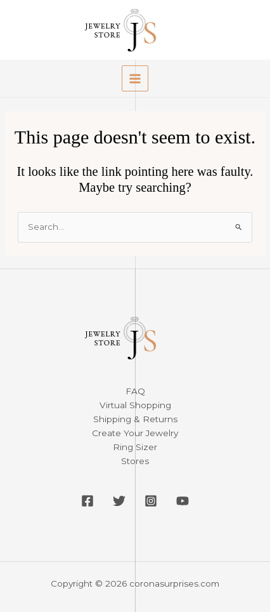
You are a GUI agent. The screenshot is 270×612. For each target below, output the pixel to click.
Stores (135, 461)
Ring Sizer (135, 447)
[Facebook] (87, 501)
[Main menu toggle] (135, 78)
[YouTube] (182, 501)
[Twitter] (119, 501)
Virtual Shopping (135, 405)
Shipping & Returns (135, 419)
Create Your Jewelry (135, 433)
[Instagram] (151, 501)
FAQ (135, 391)
